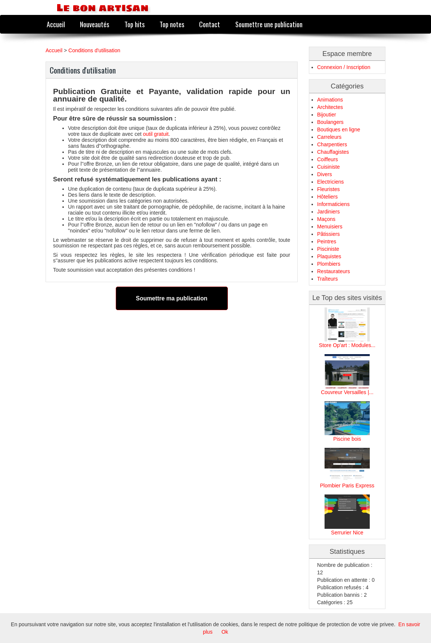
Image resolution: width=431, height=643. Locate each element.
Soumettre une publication (269, 24)
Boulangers (330, 122)
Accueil (56, 24)
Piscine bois (347, 439)
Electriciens (330, 182)
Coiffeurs (327, 159)
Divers (324, 174)
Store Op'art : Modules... (347, 345)
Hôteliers (327, 197)
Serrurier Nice (347, 533)
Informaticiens (333, 204)
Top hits (134, 24)
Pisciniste (328, 249)
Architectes (330, 107)
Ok (224, 632)
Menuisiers (329, 227)
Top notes (171, 24)
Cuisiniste (328, 167)
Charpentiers (332, 144)
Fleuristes (328, 189)
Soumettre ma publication (171, 298)
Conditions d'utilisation (94, 50)
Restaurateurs (333, 271)
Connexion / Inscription (343, 67)
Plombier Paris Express (347, 486)
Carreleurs (329, 137)
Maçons (326, 219)
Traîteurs (327, 279)
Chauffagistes (333, 152)
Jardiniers (328, 212)
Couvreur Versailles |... (347, 392)
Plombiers (328, 264)
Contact (209, 24)
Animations (330, 100)
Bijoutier (326, 115)
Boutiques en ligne (338, 129)
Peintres (326, 241)
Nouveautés (94, 24)
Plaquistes (329, 256)
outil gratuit (155, 134)
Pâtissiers (328, 234)
